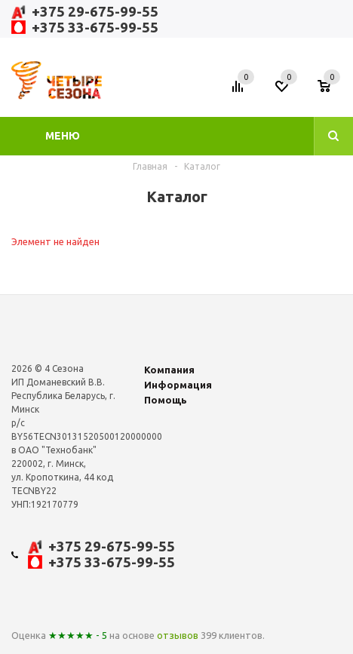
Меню (62, 136)
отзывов (177, 635)
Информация (178, 384)
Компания (169, 369)
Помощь (165, 400)
